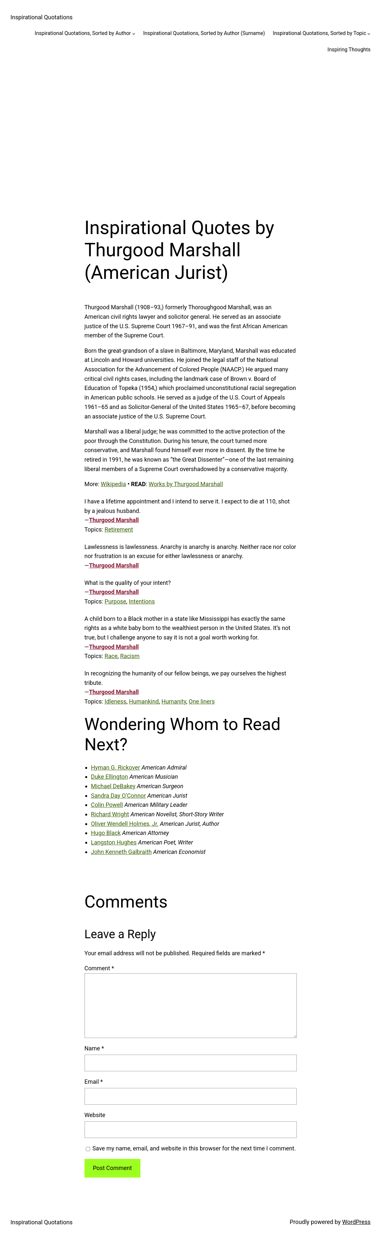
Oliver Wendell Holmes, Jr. (125, 823)
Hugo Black (106, 832)
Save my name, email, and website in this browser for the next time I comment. (194, 1148)
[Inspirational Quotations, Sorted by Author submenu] (133, 33)
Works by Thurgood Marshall (186, 484)
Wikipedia (113, 484)
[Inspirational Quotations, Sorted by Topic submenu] (369, 33)
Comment (99, 968)
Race (111, 656)
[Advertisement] (190, 131)
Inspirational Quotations (41, 17)
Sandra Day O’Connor (118, 795)
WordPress (356, 1221)
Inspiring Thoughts (349, 49)
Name (94, 1048)
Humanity (173, 701)
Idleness (115, 701)
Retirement (118, 529)
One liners (202, 701)
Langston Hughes (114, 842)
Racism (129, 656)
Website (95, 1115)
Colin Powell (107, 804)
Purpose (115, 601)
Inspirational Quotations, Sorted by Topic (319, 33)
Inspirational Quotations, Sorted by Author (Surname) (204, 33)
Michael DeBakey (113, 786)
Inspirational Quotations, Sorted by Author (83, 33)
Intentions (142, 601)
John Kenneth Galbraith (121, 851)
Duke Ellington (109, 776)
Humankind (144, 701)
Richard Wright (110, 814)
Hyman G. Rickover (115, 767)
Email (94, 1081)
